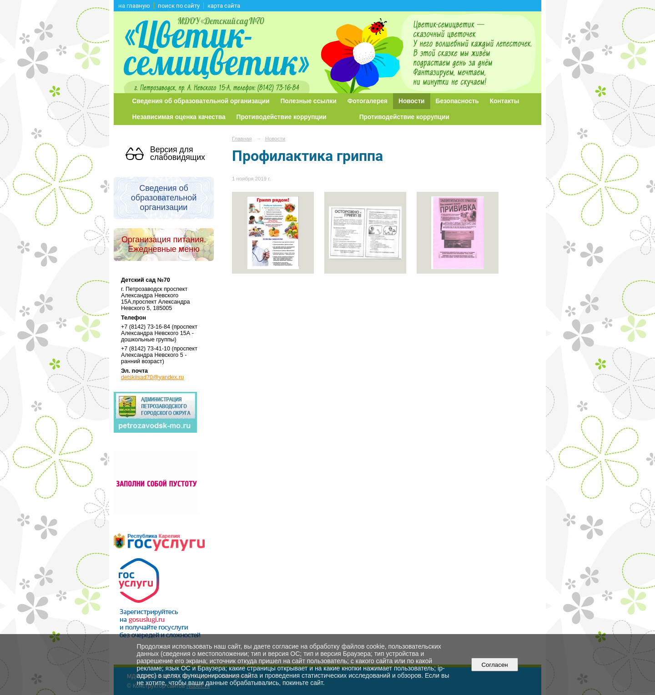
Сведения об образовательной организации (201, 101)
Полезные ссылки (309, 101)
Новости (411, 101)
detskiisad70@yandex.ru (152, 377)
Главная (242, 138)
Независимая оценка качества (179, 117)
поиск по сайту (179, 5)
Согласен (494, 664)
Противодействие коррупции (282, 117)
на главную (134, 5)
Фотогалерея (368, 101)
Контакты (504, 101)
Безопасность (457, 101)
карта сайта (223, 5)
